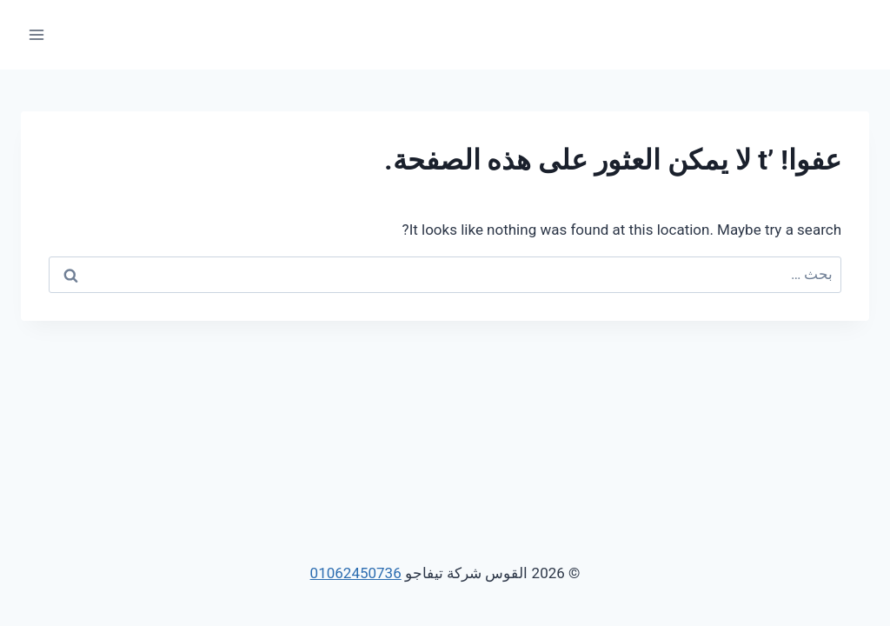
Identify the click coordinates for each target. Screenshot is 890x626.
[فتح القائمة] (37, 34)
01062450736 (356, 573)
